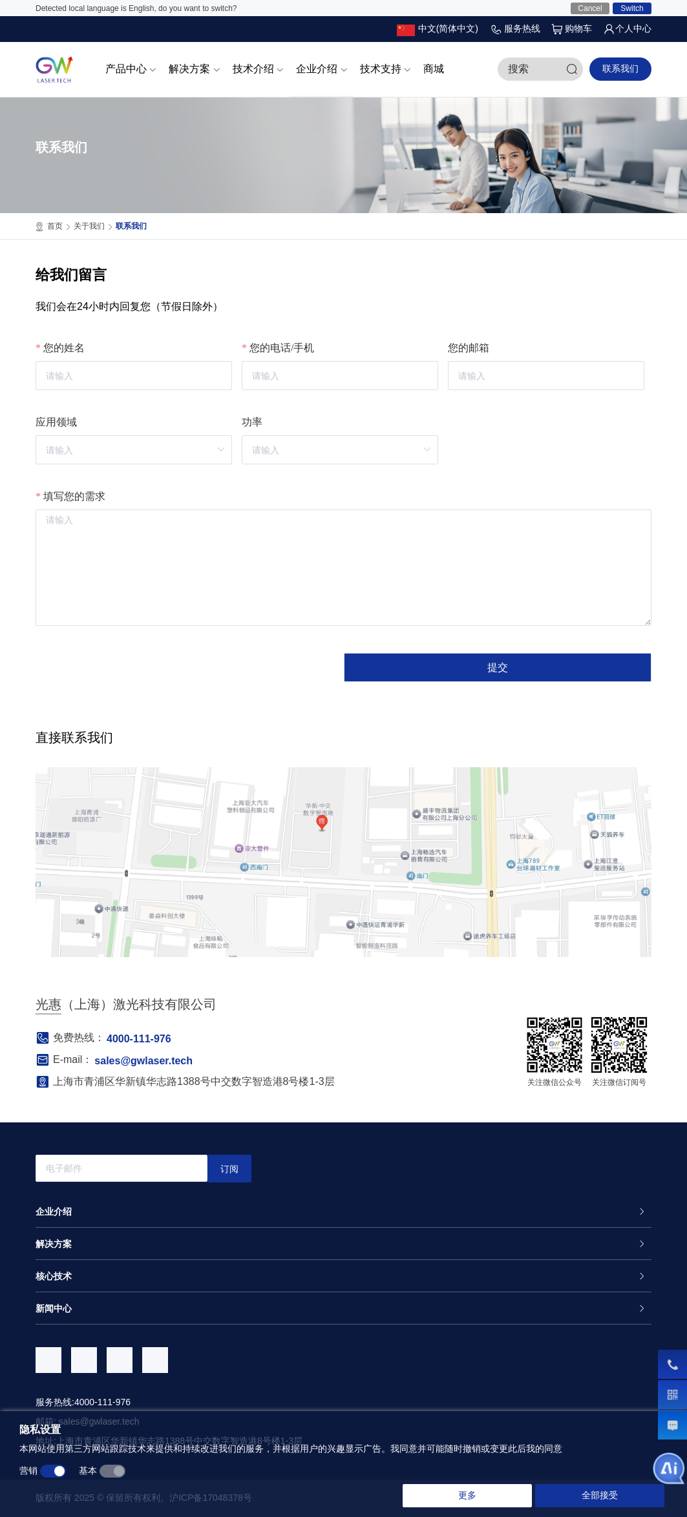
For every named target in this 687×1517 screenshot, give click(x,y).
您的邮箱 (468, 347)
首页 (58, 227)
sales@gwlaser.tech (143, 1060)
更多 (467, 1495)
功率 (252, 422)
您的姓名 (64, 347)
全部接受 (600, 1495)
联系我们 (620, 68)
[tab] (343, 1211)
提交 (497, 667)
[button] (437, 29)
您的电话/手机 (281, 347)
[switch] (53, 1471)
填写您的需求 (74, 496)
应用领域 (56, 422)
